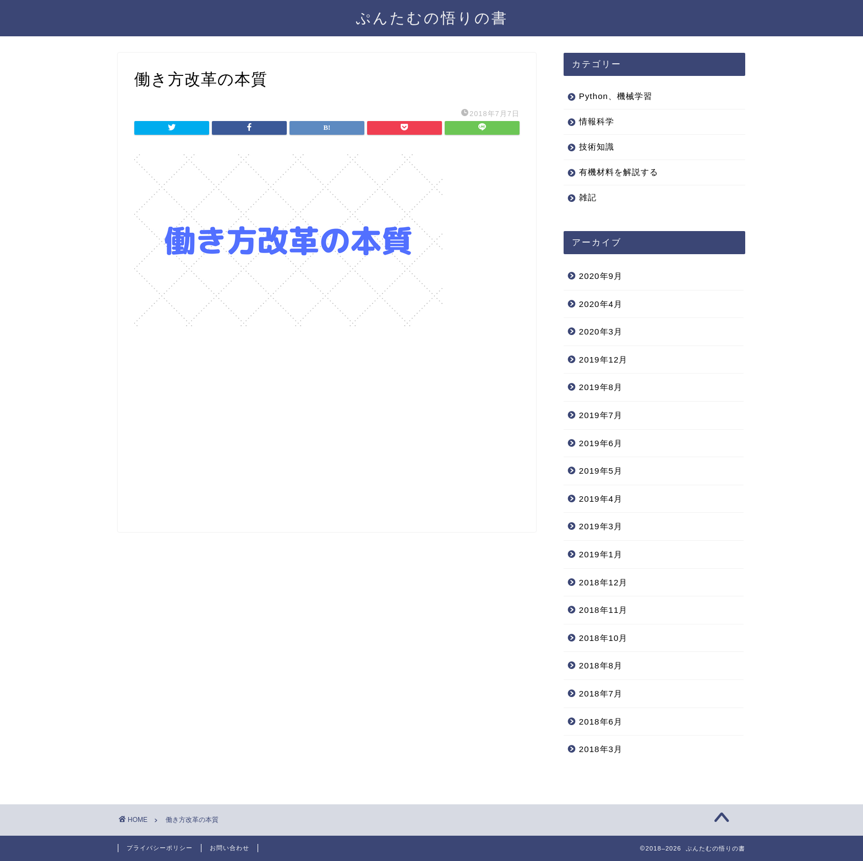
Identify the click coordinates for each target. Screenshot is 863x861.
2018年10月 (603, 638)
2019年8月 (600, 387)
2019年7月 (600, 415)
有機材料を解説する (618, 172)
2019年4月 (600, 498)
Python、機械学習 (615, 96)
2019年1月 (600, 554)
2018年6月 (600, 721)
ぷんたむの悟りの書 (432, 17)
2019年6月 (600, 443)
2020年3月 (600, 331)
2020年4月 (600, 304)
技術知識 (596, 146)
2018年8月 (600, 665)
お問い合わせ (229, 847)
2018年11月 (603, 610)
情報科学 (596, 121)
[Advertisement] (327, 438)
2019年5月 (600, 470)
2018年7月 (600, 693)
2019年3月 (600, 526)
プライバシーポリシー (160, 847)
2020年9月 (600, 276)
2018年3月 (600, 749)
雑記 (588, 197)
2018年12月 (603, 582)
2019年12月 (603, 359)
